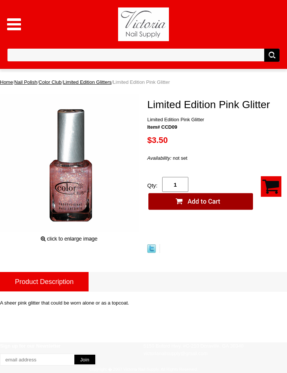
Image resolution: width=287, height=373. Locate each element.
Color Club (49, 82)
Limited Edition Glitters (87, 82)
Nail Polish (25, 82)
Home (6, 82)
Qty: (152, 185)
